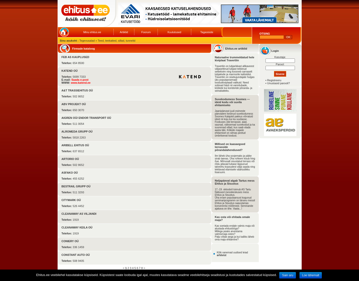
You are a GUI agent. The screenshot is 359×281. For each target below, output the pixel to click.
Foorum (146, 32)
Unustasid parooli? (278, 83)
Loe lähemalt (310, 275)
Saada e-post (79, 79)
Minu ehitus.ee (92, 32)
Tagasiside (206, 32)
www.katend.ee (80, 82)
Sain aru (287, 275)
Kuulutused (174, 32)
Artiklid (124, 32)
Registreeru (274, 80)
